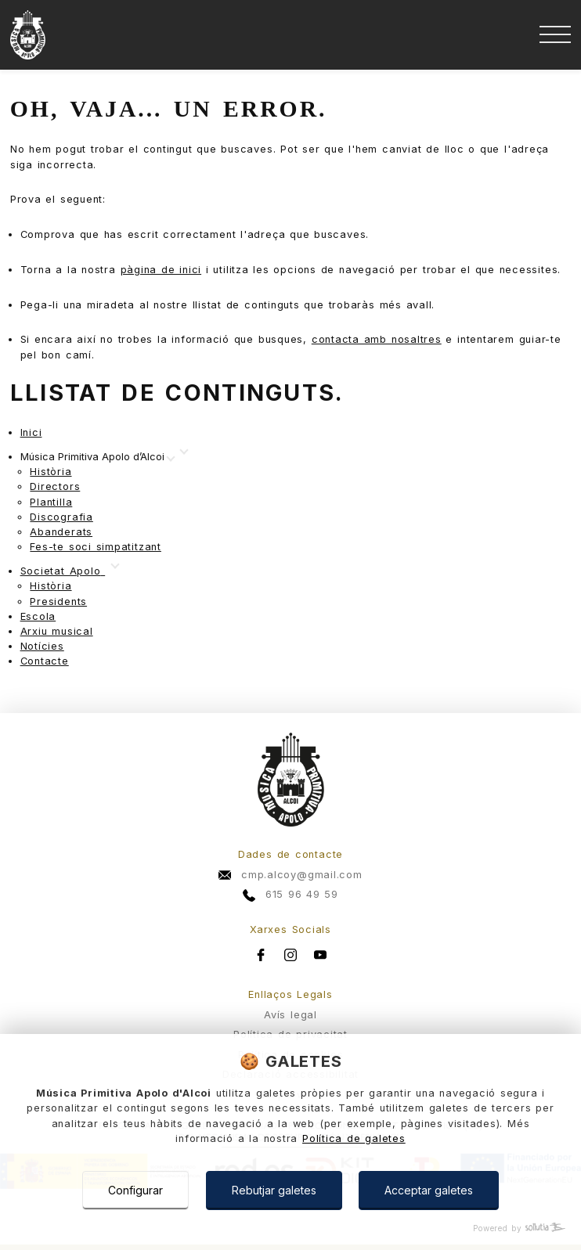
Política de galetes (354, 1138)
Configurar (135, 1190)
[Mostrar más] (97, 457)
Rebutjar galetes (274, 1190)
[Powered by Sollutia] (290, 1228)
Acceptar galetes (428, 1190)
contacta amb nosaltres (377, 339)
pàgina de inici (161, 270)
